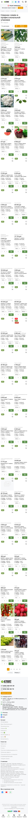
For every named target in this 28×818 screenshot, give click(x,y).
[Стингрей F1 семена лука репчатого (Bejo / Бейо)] (20, 195)
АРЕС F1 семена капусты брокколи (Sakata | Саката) (20, 431)
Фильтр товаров (20, 26)
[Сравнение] (12, 32)
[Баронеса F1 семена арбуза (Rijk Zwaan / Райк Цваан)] (7, 132)
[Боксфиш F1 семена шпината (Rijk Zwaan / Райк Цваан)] (20, 100)
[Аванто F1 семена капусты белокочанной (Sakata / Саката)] (7, 515)
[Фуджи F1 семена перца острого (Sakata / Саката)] (7, 419)
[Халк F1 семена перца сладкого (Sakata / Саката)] (20, 132)
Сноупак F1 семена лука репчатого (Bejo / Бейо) (7, 335)
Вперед (17, 672)
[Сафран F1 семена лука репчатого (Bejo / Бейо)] (7, 163)
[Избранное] (12, 30)
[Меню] (2, 2)
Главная (2, 11)
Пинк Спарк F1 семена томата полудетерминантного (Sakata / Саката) (20, 400)
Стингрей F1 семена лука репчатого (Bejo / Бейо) (20, 207)
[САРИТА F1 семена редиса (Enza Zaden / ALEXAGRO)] (20, 609)
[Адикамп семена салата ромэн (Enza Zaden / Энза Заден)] (20, 451)
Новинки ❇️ (4, 728)
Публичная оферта (6, 752)
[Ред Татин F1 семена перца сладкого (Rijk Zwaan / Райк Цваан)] (20, 323)
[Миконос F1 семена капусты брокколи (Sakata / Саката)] (20, 483)
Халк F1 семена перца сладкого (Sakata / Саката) (20, 144)
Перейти (20, 7)
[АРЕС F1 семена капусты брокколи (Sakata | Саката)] (20, 419)
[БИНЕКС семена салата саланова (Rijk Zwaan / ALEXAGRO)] (7, 546)
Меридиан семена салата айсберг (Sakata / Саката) (20, 527)
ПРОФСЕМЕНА (4, 722)
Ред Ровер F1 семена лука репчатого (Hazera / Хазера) (7, 495)
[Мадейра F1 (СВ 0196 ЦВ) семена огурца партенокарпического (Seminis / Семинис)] (7, 35)
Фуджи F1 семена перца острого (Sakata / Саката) (7, 431)
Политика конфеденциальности (9, 750)
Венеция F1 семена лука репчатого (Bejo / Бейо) (20, 304)
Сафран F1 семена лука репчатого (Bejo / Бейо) (7, 175)
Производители (5, 726)
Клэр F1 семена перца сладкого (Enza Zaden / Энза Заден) (20, 367)
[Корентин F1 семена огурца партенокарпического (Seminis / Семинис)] (20, 35)
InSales (22, 808)
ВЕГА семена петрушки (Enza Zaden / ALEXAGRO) (7, 590)
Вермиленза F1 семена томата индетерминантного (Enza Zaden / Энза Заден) (7, 464)
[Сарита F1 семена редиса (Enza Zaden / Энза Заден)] (20, 69)
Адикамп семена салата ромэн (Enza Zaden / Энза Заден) (20, 463)
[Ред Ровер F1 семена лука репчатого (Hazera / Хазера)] (7, 483)
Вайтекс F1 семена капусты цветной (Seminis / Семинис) (6, 112)
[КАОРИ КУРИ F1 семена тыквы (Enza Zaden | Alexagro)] (20, 578)
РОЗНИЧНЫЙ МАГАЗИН (7, 756)
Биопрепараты (4, 739)
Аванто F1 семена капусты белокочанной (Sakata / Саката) (7, 527)
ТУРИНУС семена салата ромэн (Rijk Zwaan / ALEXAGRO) (19, 653)
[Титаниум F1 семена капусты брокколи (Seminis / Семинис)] (7, 69)
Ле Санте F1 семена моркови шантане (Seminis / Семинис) (6, 272)
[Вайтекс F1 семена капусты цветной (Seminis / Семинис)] (7, 100)
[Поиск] (22, 2)
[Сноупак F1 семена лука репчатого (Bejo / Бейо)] (7, 323)
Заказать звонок (6, 693)
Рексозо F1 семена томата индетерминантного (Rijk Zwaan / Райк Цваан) (6, 620)
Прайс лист (4, 744)
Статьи (2, 748)
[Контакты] (25, 2)
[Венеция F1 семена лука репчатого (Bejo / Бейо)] (20, 292)
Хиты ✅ (3, 732)
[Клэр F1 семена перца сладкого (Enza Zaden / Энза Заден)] (20, 355)
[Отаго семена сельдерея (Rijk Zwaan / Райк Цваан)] (20, 163)
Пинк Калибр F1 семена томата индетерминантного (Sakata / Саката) (7, 400)
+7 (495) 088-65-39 (7, 686)
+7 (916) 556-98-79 (7, 689)
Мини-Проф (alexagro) (6, 724)
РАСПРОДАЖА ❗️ (5, 734)
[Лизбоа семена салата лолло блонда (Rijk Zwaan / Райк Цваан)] (7, 641)
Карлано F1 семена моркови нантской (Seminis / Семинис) (19, 238)
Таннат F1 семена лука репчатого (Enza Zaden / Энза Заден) (7, 367)
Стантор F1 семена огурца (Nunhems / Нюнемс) (6, 241)
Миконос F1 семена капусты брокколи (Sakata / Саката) (19, 495)
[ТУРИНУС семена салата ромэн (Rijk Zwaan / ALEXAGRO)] (20, 641)
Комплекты (3, 730)
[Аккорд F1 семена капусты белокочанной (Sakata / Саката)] (20, 260)
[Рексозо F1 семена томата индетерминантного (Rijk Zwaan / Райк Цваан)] (7, 609)
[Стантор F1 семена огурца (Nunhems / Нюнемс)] (7, 226)
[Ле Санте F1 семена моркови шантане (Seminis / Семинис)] (7, 260)
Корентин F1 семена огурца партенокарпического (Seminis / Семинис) (20, 49)
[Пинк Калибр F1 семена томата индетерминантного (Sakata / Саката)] (7, 386)
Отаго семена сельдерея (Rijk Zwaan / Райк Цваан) (20, 175)
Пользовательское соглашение (9, 754)
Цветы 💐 (3, 736)
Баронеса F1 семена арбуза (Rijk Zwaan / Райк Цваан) (6, 144)
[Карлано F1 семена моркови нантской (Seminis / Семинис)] (20, 226)
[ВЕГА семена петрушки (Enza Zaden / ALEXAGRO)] (7, 578)
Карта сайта (14, 807)
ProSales (11, 808)
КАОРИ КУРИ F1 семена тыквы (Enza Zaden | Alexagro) (20, 590)
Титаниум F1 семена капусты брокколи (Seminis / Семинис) (6, 81)
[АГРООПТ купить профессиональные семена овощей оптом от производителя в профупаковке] (6, 2)
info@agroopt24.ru (7, 696)
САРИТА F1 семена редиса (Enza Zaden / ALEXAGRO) (20, 621)
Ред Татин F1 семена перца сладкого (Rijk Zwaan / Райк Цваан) (19, 335)
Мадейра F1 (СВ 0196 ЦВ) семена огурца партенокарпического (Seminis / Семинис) (6, 49)
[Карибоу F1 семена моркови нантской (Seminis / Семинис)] (7, 292)
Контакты (3, 746)
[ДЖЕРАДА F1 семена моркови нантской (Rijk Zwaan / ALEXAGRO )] (20, 546)
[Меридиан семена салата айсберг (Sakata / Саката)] (20, 515)
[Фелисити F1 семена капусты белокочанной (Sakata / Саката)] (7, 195)
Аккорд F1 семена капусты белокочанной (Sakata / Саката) (20, 272)
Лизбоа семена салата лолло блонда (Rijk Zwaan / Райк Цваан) (7, 652)
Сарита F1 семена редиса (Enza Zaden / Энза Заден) (20, 81)
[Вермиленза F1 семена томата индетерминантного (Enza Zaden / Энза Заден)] (7, 451)
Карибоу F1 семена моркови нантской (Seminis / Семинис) (6, 304)
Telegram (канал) (5, 758)
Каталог (7, 11)
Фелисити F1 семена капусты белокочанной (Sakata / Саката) (7, 207)
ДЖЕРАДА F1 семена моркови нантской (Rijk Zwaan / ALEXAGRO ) (20, 558)
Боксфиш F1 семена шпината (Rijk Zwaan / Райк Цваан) (19, 112)
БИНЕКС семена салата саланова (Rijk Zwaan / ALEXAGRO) (7, 558)
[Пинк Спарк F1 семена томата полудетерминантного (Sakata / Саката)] (20, 386)
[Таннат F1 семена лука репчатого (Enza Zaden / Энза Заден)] (7, 355)
